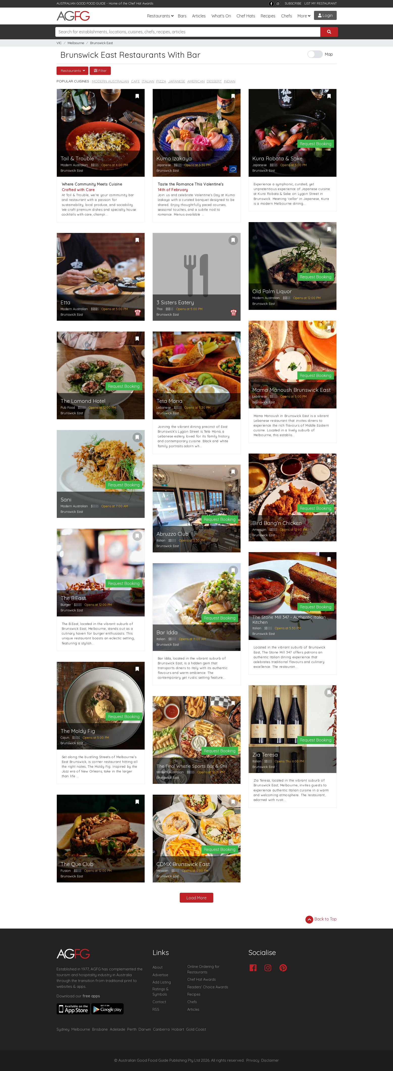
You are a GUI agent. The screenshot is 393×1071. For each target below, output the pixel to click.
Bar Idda (167, 632)
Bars (182, 15)
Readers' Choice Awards (207, 987)
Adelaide (117, 1029)
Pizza (161, 81)
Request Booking (315, 143)
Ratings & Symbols (160, 992)
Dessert (214, 81)
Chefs (286, 15)
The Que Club (77, 864)
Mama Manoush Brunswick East (291, 390)
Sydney (63, 1029)
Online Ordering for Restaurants (203, 969)
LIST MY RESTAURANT (320, 3)
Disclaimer (270, 1060)
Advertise (160, 975)
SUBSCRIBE (293, 3)
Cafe (135, 81)
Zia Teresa (265, 755)
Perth (132, 1029)
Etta (65, 302)
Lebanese (163, 407)
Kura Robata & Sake (277, 158)
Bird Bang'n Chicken (277, 523)
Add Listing (161, 982)
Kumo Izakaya (174, 158)
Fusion (66, 871)
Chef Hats (246, 15)
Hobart (178, 1029)
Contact (159, 1002)
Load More (196, 897)
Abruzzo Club (172, 534)
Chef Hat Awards (140, 3)
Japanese (176, 81)
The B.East (73, 598)
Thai (159, 309)
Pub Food (68, 407)
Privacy (252, 1060)
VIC (59, 43)
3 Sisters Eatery (175, 302)
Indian (229, 81)
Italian (148, 81)
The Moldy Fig (78, 731)
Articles (199, 15)
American (196, 81)
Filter (100, 70)
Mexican (162, 871)
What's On (221, 15)
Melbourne (76, 43)
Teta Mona (169, 401)
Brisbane (100, 1029)
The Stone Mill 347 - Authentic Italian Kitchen (289, 619)
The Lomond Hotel (83, 401)
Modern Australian (110, 81)
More (302, 15)
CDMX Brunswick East (183, 864)
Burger (66, 605)
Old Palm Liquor (272, 291)
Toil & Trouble (77, 158)
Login (325, 15)
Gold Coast (196, 1029)
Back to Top (321, 919)
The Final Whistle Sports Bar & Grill (191, 766)
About (157, 967)
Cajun (65, 737)
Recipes (268, 15)
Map (329, 54)
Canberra (161, 1029)
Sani (66, 499)
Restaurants (158, 15)
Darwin (145, 1029)
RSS (155, 1009)
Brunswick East (101, 43)
